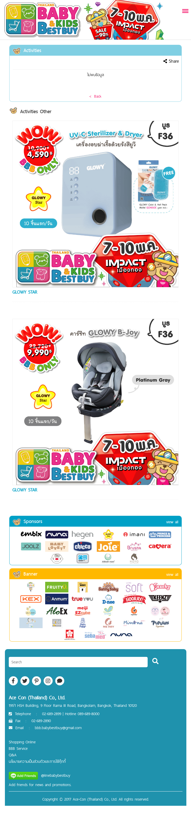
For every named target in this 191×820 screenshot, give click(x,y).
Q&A (13, 755)
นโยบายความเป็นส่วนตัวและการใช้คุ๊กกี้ (37, 761)
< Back (95, 96)
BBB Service (18, 748)
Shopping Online (22, 742)
